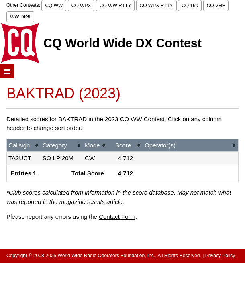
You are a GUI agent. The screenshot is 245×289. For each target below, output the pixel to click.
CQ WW (54, 5)
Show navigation (7, 71)
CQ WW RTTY (115, 5)
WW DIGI (20, 17)
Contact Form (117, 216)
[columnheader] (24, 146)
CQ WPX (81, 5)
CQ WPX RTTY (156, 5)
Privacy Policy (220, 255)
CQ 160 (190, 5)
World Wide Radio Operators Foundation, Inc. (106, 255)
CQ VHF (216, 5)
